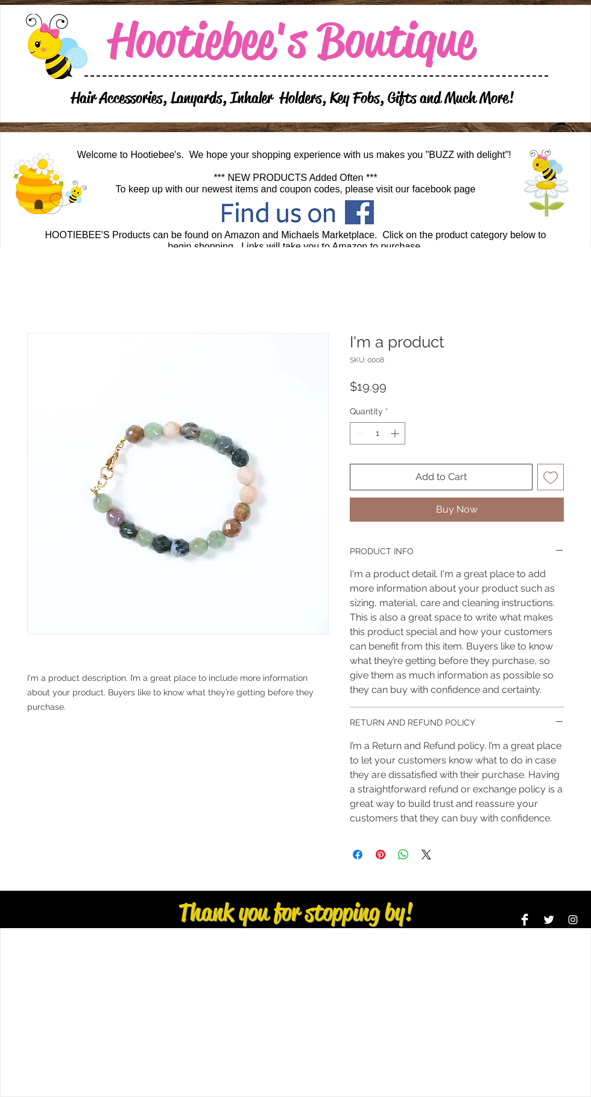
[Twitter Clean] (549, 920)
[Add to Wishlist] (550, 477)
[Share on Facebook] (357, 854)
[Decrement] (359, 433)
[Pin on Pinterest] (380, 854)
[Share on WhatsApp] (403, 854)
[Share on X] (426, 854)
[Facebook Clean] (525, 920)
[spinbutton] (377, 433)
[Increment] (395, 433)
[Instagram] (573, 920)
